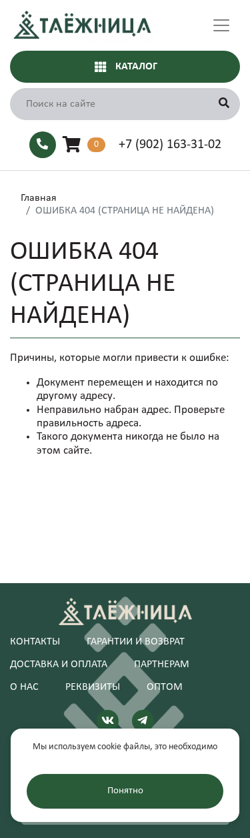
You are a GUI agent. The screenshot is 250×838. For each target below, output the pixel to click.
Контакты (35, 642)
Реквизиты (92, 687)
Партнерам (161, 664)
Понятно (125, 791)
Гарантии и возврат (136, 642)
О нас (24, 687)
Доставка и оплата (58, 664)
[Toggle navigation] (221, 25)
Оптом (165, 687)
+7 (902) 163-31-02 (170, 144)
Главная (39, 198)
